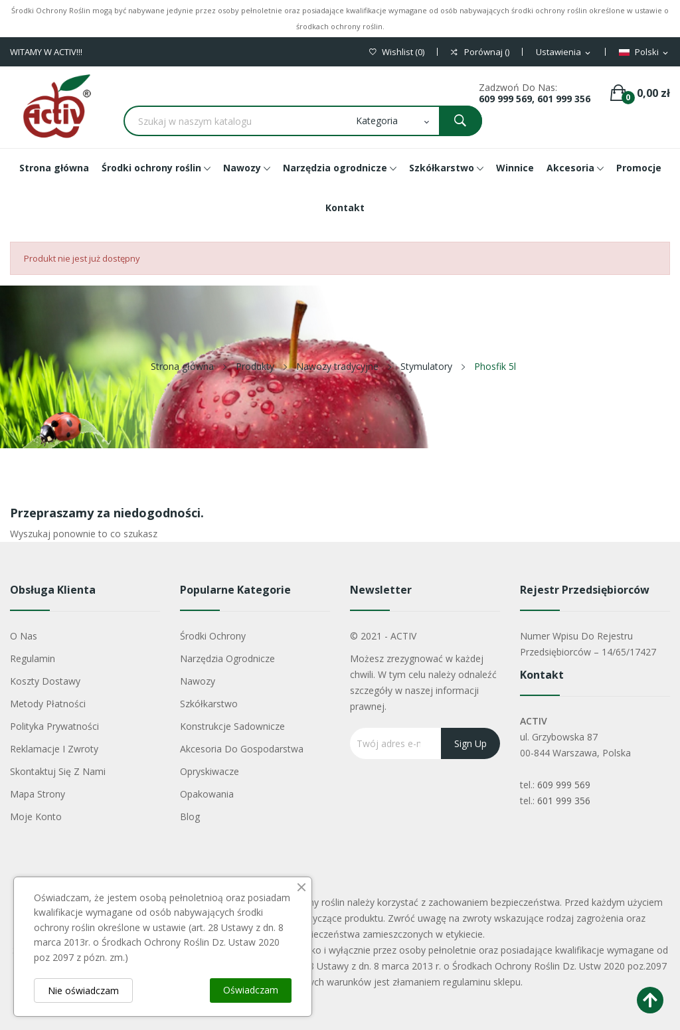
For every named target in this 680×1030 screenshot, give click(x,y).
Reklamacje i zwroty (54, 748)
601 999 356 (563, 800)
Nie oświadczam (83, 990)
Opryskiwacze (209, 771)
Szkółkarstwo (209, 703)
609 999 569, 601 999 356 (534, 98)
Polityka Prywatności (54, 726)
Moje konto (36, 816)
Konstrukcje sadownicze (232, 726)
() (396, 52)
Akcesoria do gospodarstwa (241, 748)
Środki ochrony (213, 636)
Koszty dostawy (45, 681)
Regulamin (32, 658)
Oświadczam (250, 990)
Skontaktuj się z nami (58, 771)
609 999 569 (563, 784)
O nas (23, 636)
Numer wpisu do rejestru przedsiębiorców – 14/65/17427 (588, 644)
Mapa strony (37, 794)
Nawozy (197, 681)
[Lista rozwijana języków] (644, 52)
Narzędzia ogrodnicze (227, 658)
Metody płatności (48, 703)
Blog (190, 816)
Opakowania (207, 794)
